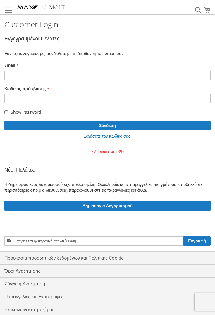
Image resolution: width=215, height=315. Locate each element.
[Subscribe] (197, 241)
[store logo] (41, 7)
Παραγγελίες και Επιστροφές (33, 296)
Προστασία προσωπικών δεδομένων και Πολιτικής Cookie (64, 258)
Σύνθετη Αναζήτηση (24, 283)
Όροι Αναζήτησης (22, 271)
